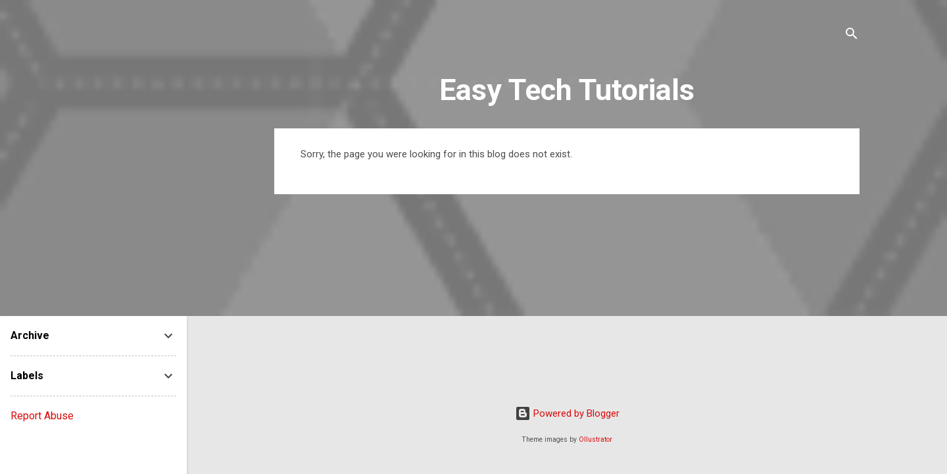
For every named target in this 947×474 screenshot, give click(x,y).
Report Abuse (42, 415)
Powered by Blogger (567, 413)
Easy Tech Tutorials (566, 89)
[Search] (852, 36)
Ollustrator (595, 439)
